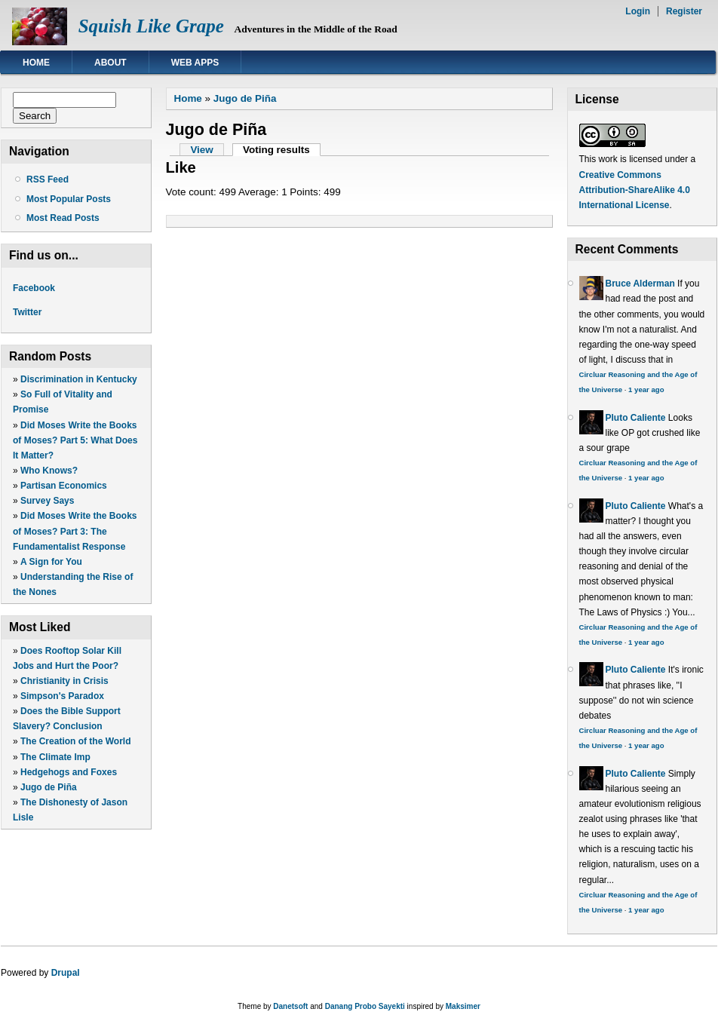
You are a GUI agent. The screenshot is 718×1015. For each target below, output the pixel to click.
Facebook (34, 288)
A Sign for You (51, 562)
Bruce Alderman (640, 283)
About (110, 62)
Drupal (65, 972)
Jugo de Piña (48, 787)
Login (637, 11)
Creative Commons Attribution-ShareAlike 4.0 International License (634, 190)
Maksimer (463, 1006)
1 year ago (646, 389)
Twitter (27, 312)
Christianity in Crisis (64, 681)
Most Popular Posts (68, 199)
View (201, 149)
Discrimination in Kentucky (78, 379)
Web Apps (195, 62)
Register (684, 11)
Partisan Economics (63, 485)
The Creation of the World (75, 741)
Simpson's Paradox (62, 696)
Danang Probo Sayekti (365, 1006)
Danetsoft (290, 1006)
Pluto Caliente (636, 417)
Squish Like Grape (151, 26)
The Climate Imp (55, 757)
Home (36, 62)
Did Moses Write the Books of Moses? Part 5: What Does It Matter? (75, 440)
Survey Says (47, 500)
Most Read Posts (63, 218)
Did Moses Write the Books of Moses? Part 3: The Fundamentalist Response (75, 531)
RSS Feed (47, 179)
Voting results (282, 149)
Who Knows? (49, 470)
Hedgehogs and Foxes (68, 772)
